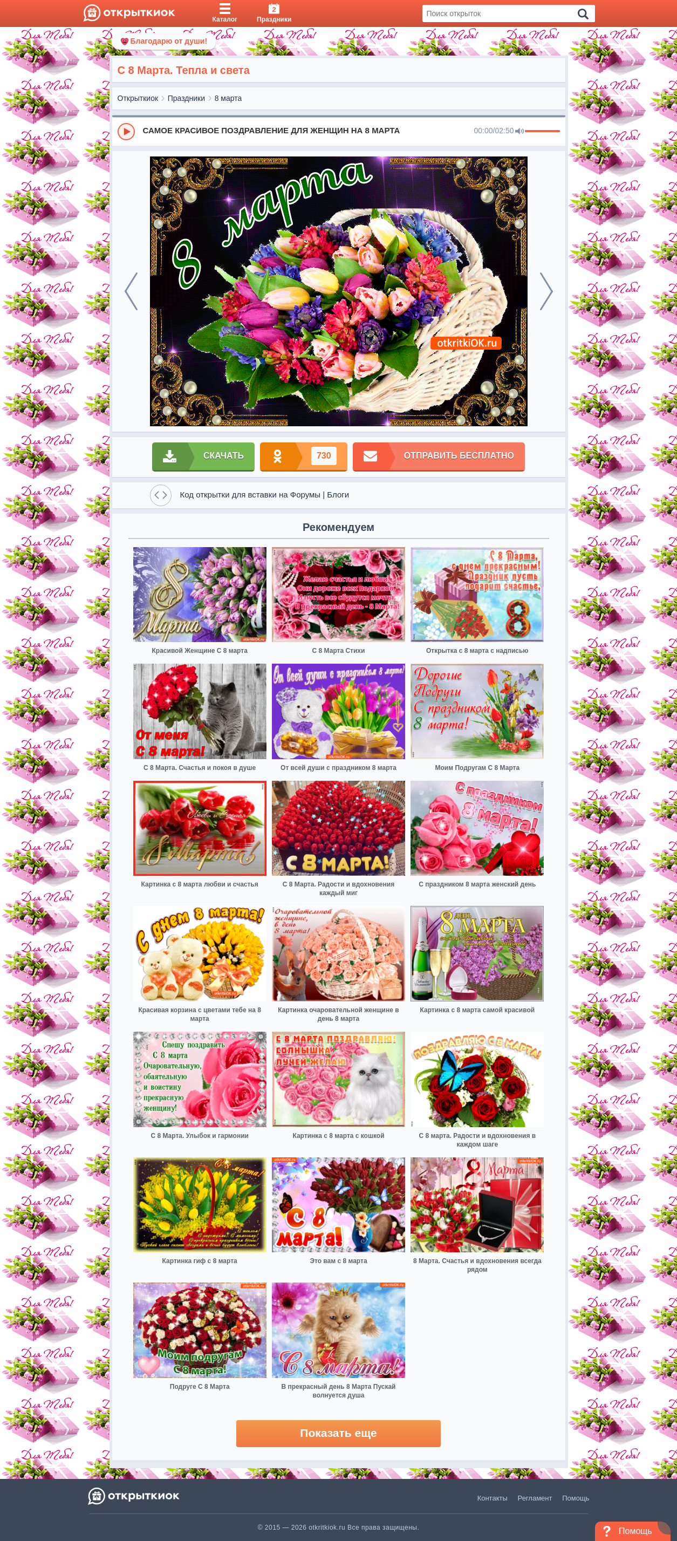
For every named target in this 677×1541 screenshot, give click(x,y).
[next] (546, 291)
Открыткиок (138, 98)
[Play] (126, 131)
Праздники (186, 98)
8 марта (228, 98)
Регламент (535, 1498)
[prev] (131, 291)
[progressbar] (542, 131)
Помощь (575, 1498)
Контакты (492, 1498)
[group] (338, 131)
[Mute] (519, 131)
